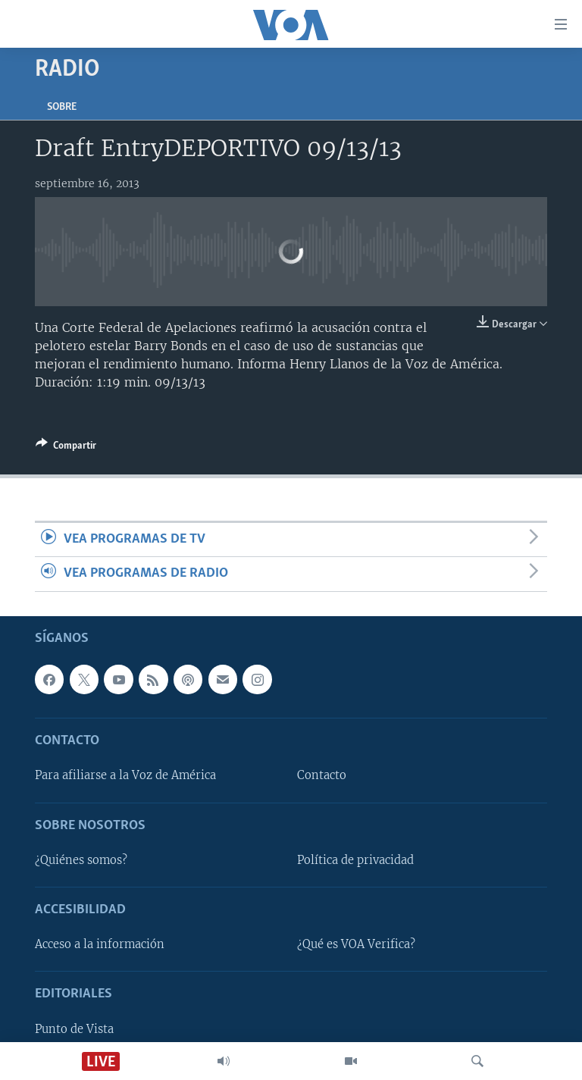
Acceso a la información (99, 944)
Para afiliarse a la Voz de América (125, 775)
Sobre (62, 107)
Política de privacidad (355, 860)
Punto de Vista (74, 1028)
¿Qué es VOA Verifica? (356, 944)
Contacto (321, 775)
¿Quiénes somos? (81, 860)
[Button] (66, 448)
